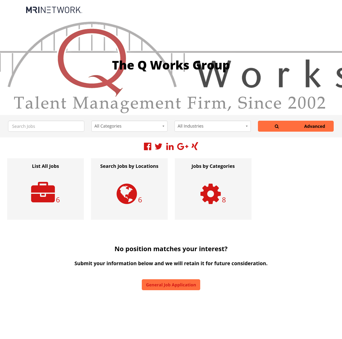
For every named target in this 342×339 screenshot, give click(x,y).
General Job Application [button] (171, 285)
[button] (129, 126)
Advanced (314, 126)
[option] (45, 191)
